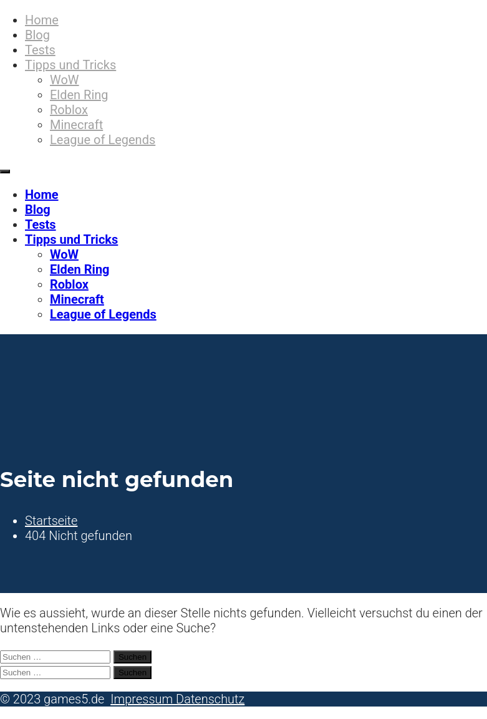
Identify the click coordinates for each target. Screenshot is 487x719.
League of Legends (102, 139)
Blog (37, 34)
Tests (40, 49)
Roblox (69, 109)
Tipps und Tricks (70, 64)
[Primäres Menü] (5, 171)
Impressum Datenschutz (177, 699)
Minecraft (76, 124)
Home (42, 19)
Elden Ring (79, 94)
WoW (64, 79)
